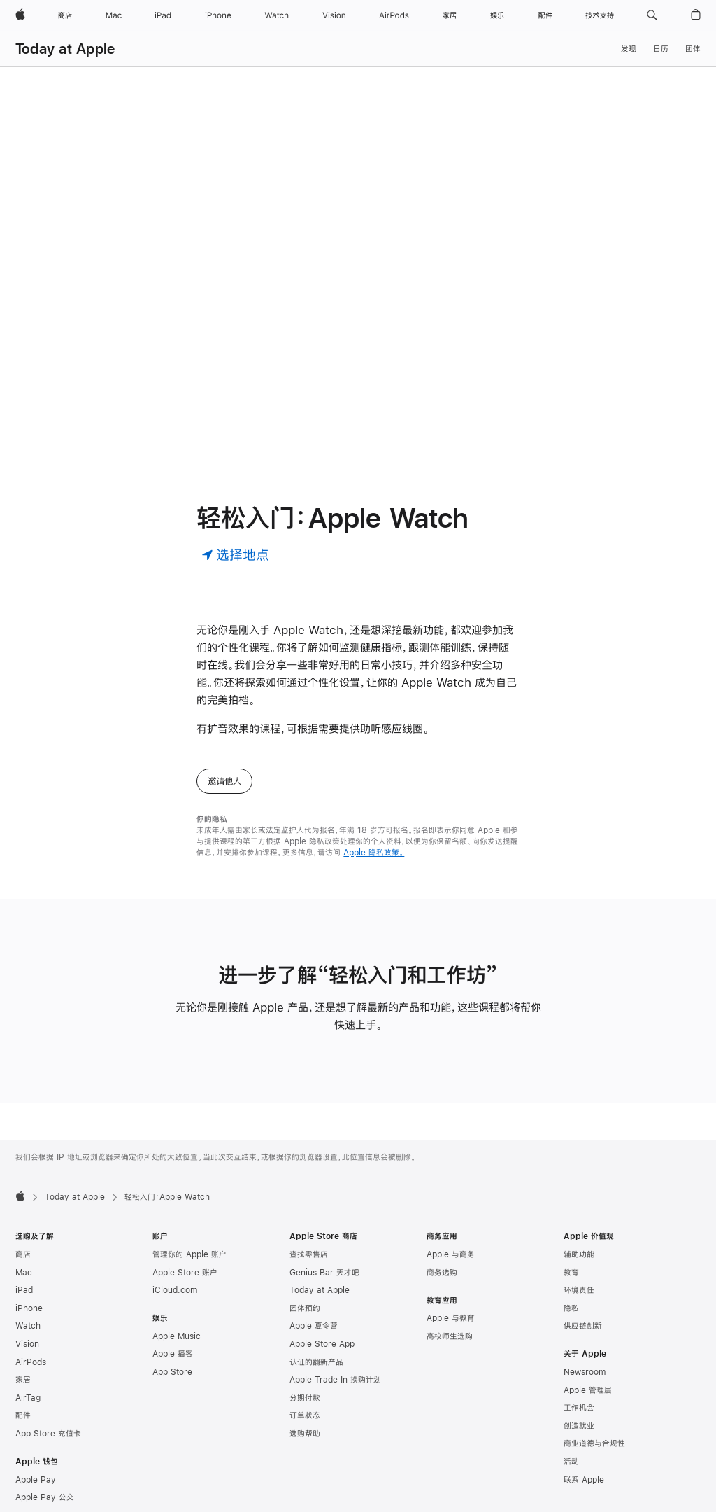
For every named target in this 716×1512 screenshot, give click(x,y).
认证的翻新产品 (316, 1362)
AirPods (30, 1362)
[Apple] (20, 15)
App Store (172, 1372)
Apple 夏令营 (313, 1326)
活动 (571, 1461)
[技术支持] (600, 15)
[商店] (65, 15)
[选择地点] (235, 554)
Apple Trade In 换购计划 (335, 1380)
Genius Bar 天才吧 (324, 1272)
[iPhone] (218, 15)
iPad (24, 1290)
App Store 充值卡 (48, 1433)
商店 (23, 1254)
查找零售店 (308, 1254)
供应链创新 (583, 1326)
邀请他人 (224, 781)
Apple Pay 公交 (44, 1497)
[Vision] (334, 15)
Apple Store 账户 (184, 1272)
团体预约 (304, 1308)
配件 (23, 1415)
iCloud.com (174, 1290)
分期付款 (304, 1398)
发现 (628, 49)
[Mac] (113, 15)
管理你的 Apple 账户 (189, 1254)
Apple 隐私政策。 (373, 852)
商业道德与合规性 (594, 1443)
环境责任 (579, 1290)
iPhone (29, 1308)
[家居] (449, 15)
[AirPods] (394, 15)
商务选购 (442, 1272)
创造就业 (579, 1426)
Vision (27, 1344)
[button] (652, 15)
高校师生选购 (450, 1336)
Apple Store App (322, 1344)
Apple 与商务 (451, 1254)
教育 (571, 1272)
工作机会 (579, 1408)
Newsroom (585, 1372)
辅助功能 (579, 1254)
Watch (28, 1326)
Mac (23, 1272)
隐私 (571, 1308)
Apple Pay (35, 1480)
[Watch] (276, 15)
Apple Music (176, 1336)
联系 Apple (584, 1480)
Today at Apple (65, 48)
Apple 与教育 (451, 1318)
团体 (693, 49)
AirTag (28, 1398)
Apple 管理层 (588, 1390)
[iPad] (163, 15)
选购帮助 (304, 1433)
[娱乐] (497, 15)
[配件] (545, 15)
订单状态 (304, 1415)
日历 (660, 49)
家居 (23, 1380)
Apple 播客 (172, 1354)
